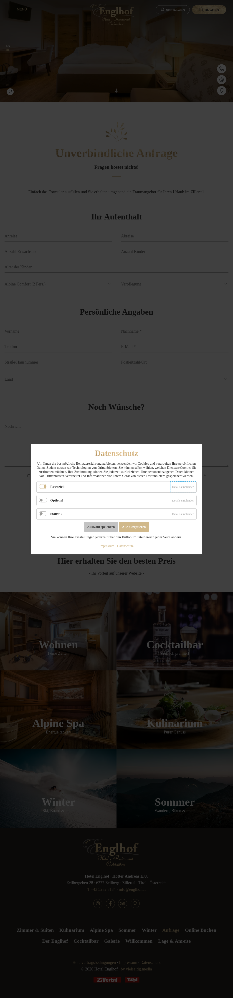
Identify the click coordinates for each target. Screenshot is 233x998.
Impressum (106, 545)
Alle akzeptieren (134, 526)
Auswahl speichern (101, 526)
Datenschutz (125, 545)
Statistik (56, 514)
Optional (56, 500)
